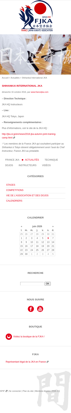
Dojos (9, 165)
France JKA (12, 160)
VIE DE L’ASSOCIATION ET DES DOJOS (27, 195)
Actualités (15, 78)
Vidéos (46, 165)
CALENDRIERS (14, 200)
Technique (51, 160)
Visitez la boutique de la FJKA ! (28, 336)
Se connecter (15, 391)
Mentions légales (42, 391)
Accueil (5, 78)
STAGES (10, 185)
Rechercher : (35, 280)
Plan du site (28, 391)
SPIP (2, 391)
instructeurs (28, 165)
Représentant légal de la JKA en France (26, 361)
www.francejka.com (39, 92)
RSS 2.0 (56, 391)
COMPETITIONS (14, 190)
